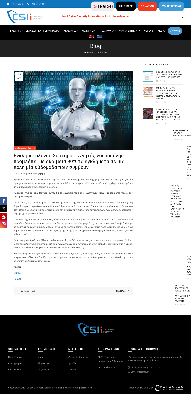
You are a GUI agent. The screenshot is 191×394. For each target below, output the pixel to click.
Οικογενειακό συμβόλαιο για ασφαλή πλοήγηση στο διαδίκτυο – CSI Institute (169, 74)
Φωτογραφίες (15, 363)
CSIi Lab (72, 369)
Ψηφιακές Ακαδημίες (78, 357)
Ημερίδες (72, 363)
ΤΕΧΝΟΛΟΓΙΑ (107, 31)
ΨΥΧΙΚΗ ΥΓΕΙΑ (88, 31)
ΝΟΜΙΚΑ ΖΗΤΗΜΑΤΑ (129, 31)
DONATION (147, 6)
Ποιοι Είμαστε (15, 357)
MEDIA (161, 31)
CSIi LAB (148, 31)
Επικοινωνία (14, 369)
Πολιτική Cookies (106, 367)
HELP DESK (126, 6)
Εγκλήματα (30, 148)
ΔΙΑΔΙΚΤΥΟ (15, 31)
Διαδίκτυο (102, 52)
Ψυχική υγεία (44, 363)
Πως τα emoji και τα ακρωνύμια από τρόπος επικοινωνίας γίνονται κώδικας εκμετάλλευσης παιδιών (168, 93)
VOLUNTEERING (171, 6)
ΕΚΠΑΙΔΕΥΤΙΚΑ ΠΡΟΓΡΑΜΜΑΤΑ (42, 31)
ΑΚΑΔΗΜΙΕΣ (70, 31)
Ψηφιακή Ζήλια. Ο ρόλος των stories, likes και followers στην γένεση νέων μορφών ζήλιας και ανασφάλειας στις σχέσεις (169, 114)
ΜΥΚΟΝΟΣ (175, 31)
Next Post (121, 291)
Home (90, 52)
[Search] (181, 16)
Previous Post (27, 291)
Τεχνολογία (43, 369)
